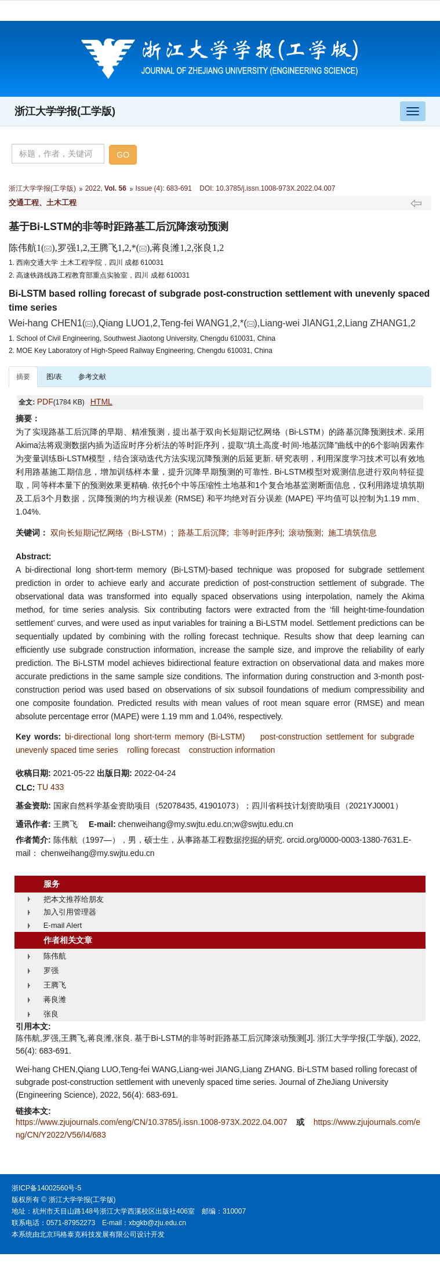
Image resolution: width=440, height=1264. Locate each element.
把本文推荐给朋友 (73, 899)
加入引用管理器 (69, 912)
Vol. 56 (115, 188)
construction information (232, 750)
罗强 (51, 970)
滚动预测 (305, 532)
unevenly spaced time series (67, 750)
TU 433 (50, 787)
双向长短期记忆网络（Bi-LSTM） (110, 532)
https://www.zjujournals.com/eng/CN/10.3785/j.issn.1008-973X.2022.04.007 (152, 1122)
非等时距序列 (258, 532)
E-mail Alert (62, 925)
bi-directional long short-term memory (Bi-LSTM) (155, 736)
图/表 (54, 377)
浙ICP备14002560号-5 (46, 1188)
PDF (45, 401)
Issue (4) (149, 188)
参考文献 (92, 377)
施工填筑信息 (352, 532)
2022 (93, 188)
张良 (51, 1014)
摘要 (23, 377)
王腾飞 (54, 985)
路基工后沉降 (202, 532)
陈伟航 (54, 956)
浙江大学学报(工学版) (64, 111)
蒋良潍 (54, 999)
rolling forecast (153, 750)
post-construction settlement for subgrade (337, 736)
